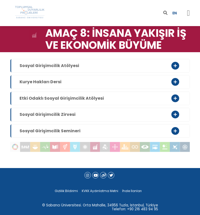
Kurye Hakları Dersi (40, 82)
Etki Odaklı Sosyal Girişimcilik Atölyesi (62, 98)
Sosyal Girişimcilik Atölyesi (49, 66)
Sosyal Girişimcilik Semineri (50, 131)
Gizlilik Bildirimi (66, 191)
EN (174, 13)
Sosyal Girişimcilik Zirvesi (48, 114)
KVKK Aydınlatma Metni (100, 191)
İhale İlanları (132, 191)
